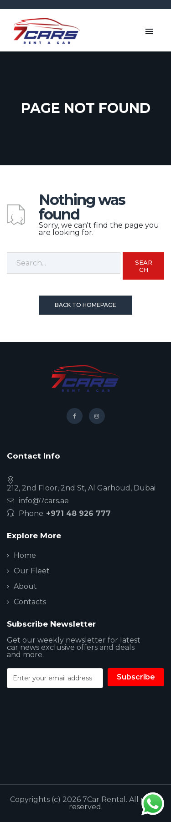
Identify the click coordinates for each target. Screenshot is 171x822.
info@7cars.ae (44, 500)
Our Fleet (32, 571)
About (25, 586)
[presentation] (76, 734)
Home (25, 555)
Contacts (30, 601)
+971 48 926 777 (78, 513)
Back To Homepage (85, 304)
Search (143, 266)
